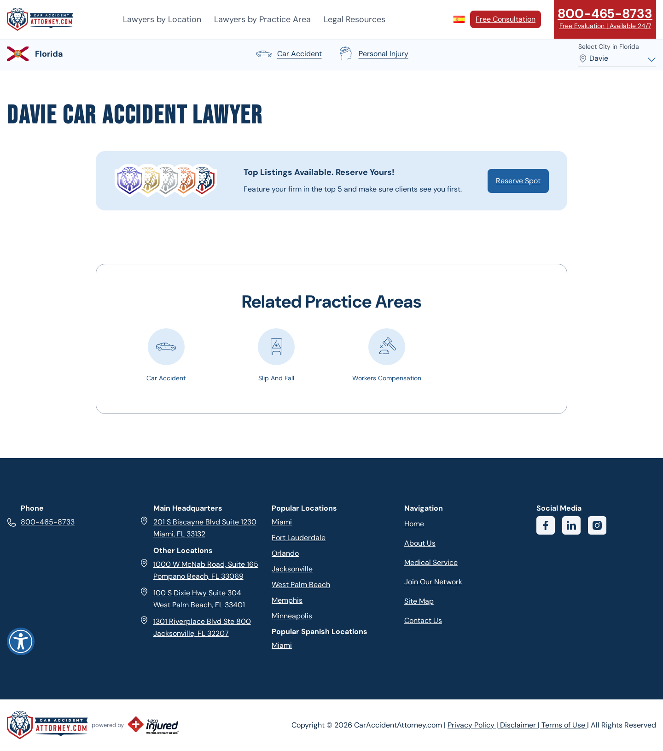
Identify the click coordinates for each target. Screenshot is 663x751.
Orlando (285, 553)
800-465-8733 (41, 522)
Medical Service (431, 562)
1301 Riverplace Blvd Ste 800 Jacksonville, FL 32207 (195, 627)
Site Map (419, 601)
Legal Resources (354, 19)
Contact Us (423, 620)
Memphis (287, 600)
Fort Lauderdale (299, 537)
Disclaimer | (520, 725)
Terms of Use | (565, 725)
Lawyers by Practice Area (262, 19)
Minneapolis (292, 616)
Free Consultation (505, 19)
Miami (282, 522)
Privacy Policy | (474, 725)
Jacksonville (292, 569)
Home (414, 524)
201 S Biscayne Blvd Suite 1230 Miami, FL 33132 (198, 527)
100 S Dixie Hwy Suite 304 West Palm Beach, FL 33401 (192, 598)
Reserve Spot (518, 181)
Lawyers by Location (162, 19)
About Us (420, 543)
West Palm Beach (301, 584)
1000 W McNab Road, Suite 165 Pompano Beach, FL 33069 (199, 570)
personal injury (372, 54)
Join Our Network (433, 582)
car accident (288, 54)
